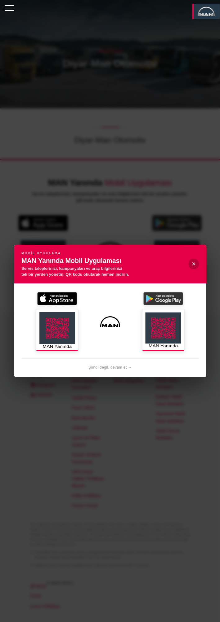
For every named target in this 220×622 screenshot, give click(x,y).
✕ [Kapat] (193, 264)
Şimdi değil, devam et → (110, 367)
